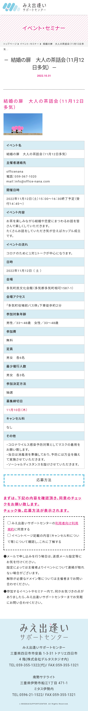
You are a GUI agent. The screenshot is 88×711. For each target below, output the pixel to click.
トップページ (10, 44)
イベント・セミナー (29, 44)
